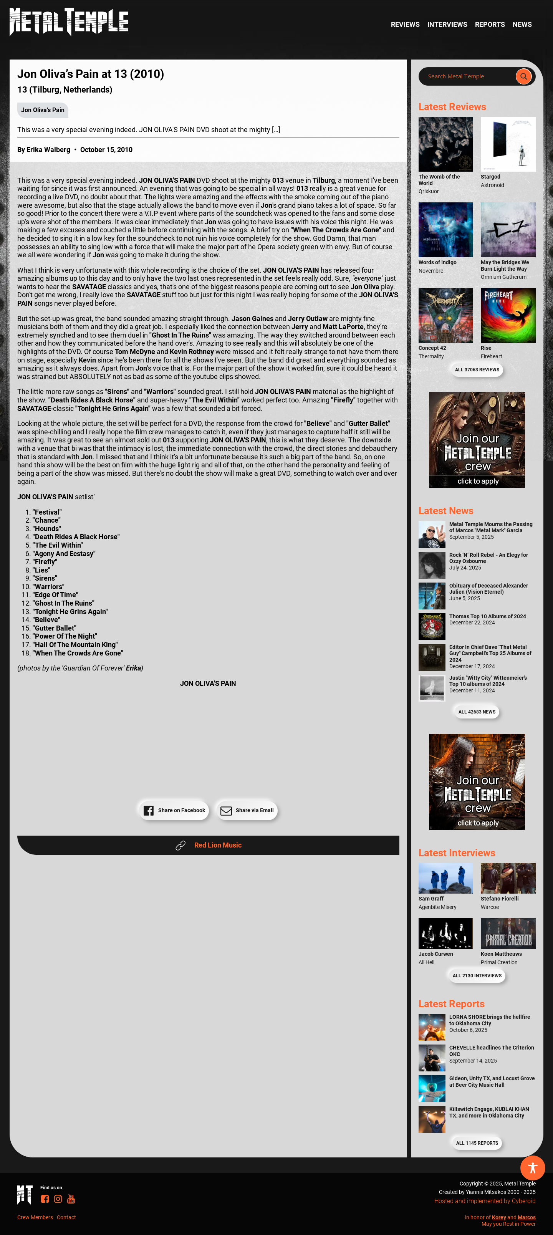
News (522, 24)
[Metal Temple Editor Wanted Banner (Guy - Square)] (477, 827)
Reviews (405, 24)
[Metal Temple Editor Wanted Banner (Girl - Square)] (477, 486)
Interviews (447, 24)
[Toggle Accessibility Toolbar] (533, 1168)
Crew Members (35, 1217)
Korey (499, 1217)
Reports (490, 24)
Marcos (527, 1217)
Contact (66, 1217)
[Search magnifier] (524, 76)
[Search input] (469, 76)
